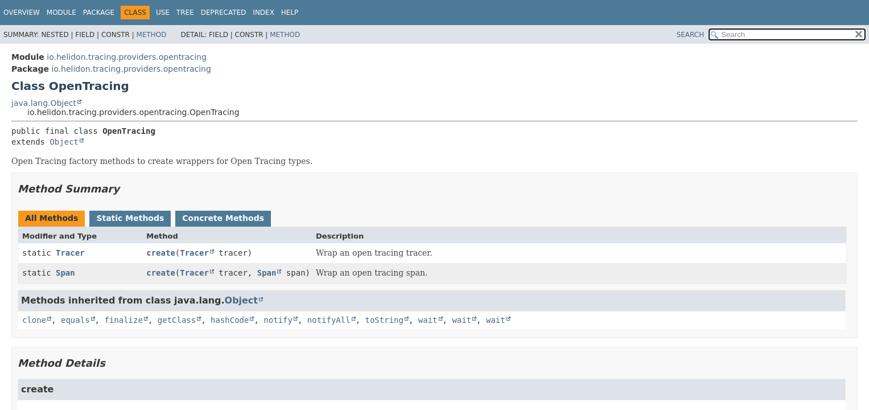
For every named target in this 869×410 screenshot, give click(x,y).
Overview (21, 13)
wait (428, 320)
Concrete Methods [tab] (223, 218)
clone (34, 320)
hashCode (230, 320)
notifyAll (329, 320)
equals (75, 320)
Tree (185, 13)
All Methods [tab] (51, 218)
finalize (123, 320)
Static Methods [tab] (130, 218)
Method (152, 35)
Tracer (70, 252)
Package (98, 13)
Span (65, 272)
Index (263, 13)
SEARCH (691, 35)
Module (61, 13)
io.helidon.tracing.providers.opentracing (127, 57)
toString (384, 320)
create (160, 252)
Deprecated (223, 13)
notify (278, 320)
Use (163, 13)
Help (290, 13)
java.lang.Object (43, 103)
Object (64, 141)
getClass (177, 320)
